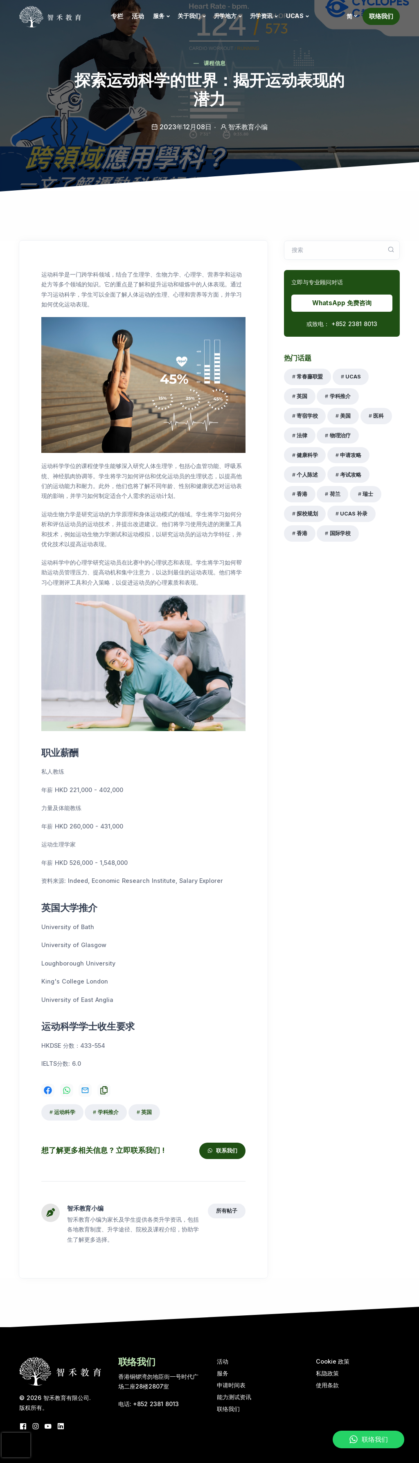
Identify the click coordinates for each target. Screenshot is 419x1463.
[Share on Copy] (103, 1090)
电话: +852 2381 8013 (148, 1403)
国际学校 (340, 533)
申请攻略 (350, 455)
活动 (138, 16)
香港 (302, 494)
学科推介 (108, 1112)
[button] (351, 16)
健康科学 (307, 455)
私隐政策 (327, 1373)
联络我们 (381, 16)
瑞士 (368, 494)
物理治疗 (340, 435)
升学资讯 (261, 15)
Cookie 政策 (333, 1361)
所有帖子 (226, 1211)
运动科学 (64, 1112)
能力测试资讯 (234, 1396)
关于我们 (189, 15)
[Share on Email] (85, 1090)
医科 (378, 416)
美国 (345, 416)
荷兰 (335, 494)
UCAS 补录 (353, 514)
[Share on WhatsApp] (66, 1090)
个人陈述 (307, 475)
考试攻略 (350, 475)
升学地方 (225, 15)
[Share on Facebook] (47, 1090)
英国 (146, 1112)
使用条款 (327, 1385)
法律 (302, 435)
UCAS (295, 15)
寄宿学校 (307, 416)
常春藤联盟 (310, 377)
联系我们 (222, 1151)
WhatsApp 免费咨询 (342, 303)
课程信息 (214, 63)
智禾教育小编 (85, 1208)
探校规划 (307, 514)
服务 (158, 15)
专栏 (117, 16)
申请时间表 (231, 1385)
